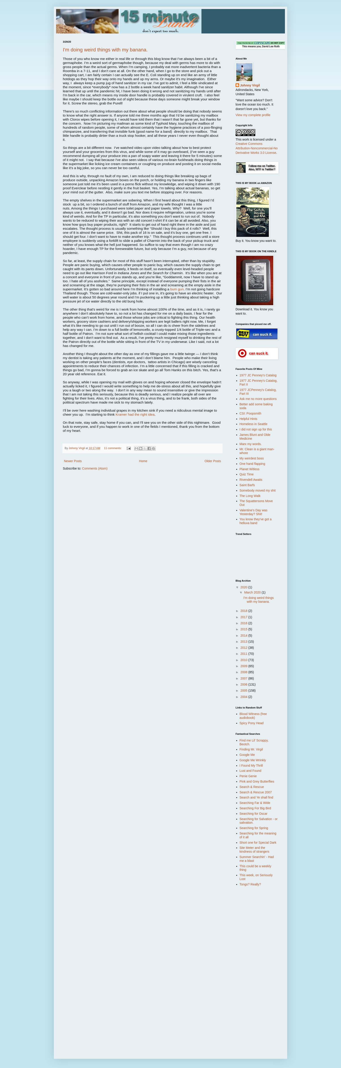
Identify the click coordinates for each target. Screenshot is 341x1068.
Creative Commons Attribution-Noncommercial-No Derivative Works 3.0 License (257, 148)
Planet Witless (250, 469)
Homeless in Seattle (254, 424)
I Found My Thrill (251, 765)
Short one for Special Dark (258, 842)
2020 (244, 587)
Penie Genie (248, 776)
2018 (244, 611)
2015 (244, 629)
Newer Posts (73, 461)
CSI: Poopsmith (250, 413)
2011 (244, 653)
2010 (244, 660)
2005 (244, 690)
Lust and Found (250, 770)
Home (143, 461)
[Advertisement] (253, 961)
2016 (244, 623)
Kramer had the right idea (135, 414)
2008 (244, 672)
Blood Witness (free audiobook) (253, 715)
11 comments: (113, 448)
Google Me (247, 755)
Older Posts (213, 461)
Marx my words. (251, 444)
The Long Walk (250, 496)
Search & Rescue (252, 787)
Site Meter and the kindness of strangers (254, 849)
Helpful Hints (248, 419)
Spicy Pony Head (252, 723)
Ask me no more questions (258, 399)
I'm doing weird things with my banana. (105, 50)
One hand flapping (252, 464)
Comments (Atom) (95, 468)
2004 (244, 697)
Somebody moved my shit (258, 490)
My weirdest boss (252, 458)
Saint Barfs (247, 485)
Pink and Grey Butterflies (257, 781)
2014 (244, 635)
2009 (244, 666)
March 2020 (253, 592)
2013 (244, 641)
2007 (244, 678)
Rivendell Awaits (251, 479)
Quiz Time (247, 474)
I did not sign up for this (256, 429)
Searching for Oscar (254, 813)
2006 (244, 684)
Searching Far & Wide (255, 803)
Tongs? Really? (250, 884)
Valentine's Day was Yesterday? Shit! (254, 512)
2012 (244, 647)
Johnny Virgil (250, 85)
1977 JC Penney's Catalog (258, 375)
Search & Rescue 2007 (256, 792)
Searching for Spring (254, 828)
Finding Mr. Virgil (251, 749)
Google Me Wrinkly (253, 760)
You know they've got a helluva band (256, 521)
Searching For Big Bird (255, 808)
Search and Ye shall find (256, 797)
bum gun (177, 289)
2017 (244, 617)
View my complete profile (253, 115)
